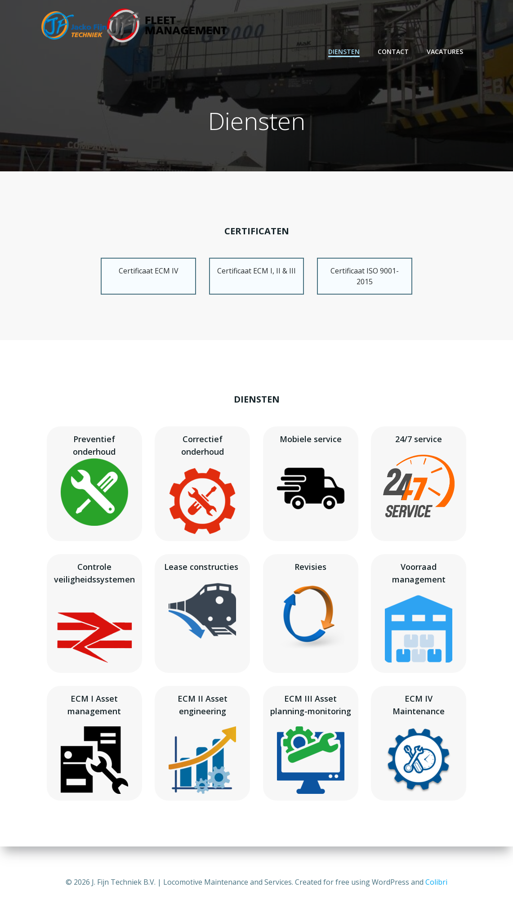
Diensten (344, 51)
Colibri (436, 882)
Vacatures (445, 51)
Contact (393, 51)
